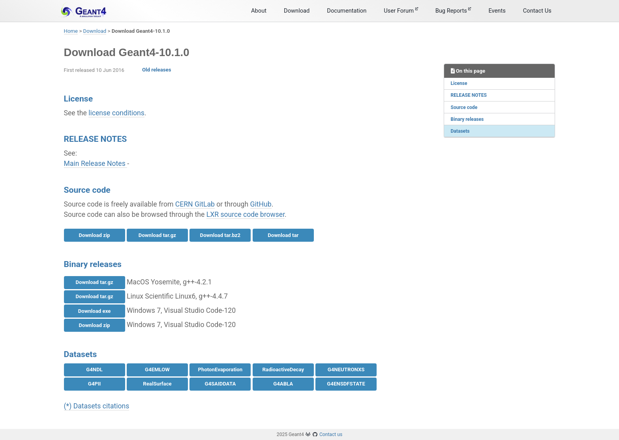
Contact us (330, 434)
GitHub (261, 204)
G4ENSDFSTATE (346, 384)
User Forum (401, 10)
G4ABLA (283, 384)
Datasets (460, 131)
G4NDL (94, 369)
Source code (464, 107)
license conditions (116, 113)
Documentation (346, 10)
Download (297, 10)
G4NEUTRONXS (346, 369)
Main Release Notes (96, 163)
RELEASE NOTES (469, 95)
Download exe (94, 311)
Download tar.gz (157, 235)
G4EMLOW (157, 369)
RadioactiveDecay (283, 369)
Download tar (283, 235)
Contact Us (537, 10)
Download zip (94, 235)
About (258, 10)
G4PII (94, 384)
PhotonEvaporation (220, 369)
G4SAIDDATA (220, 384)
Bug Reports (453, 10)
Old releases (156, 70)
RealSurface (157, 384)
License (459, 83)
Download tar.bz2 (220, 235)
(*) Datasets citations (96, 406)
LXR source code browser (245, 214)
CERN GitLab (195, 204)
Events (496, 10)
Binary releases (467, 119)
